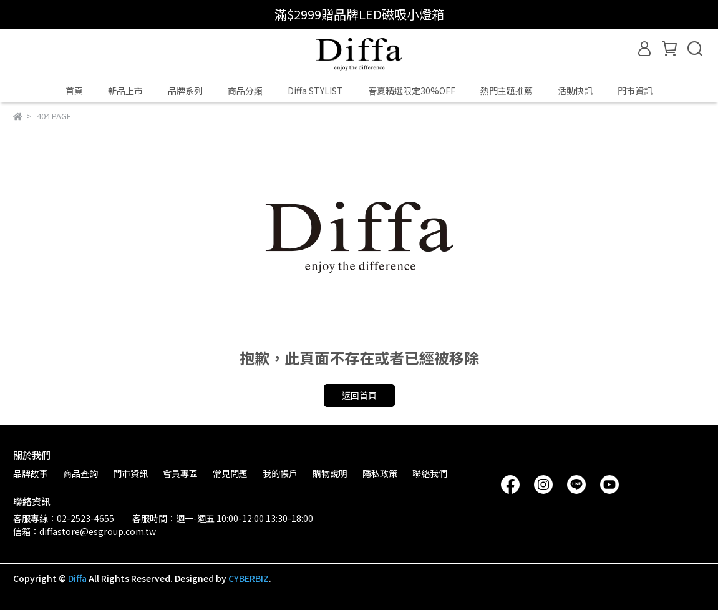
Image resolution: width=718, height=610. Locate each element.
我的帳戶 (280, 473)
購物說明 (330, 473)
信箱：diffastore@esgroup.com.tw (84, 531)
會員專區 (180, 473)
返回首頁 (359, 395)
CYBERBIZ (248, 578)
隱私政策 (379, 473)
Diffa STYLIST (315, 90)
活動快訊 (575, 90)
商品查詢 (80, 473)
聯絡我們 (429, 473)
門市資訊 (635, 90)
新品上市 (125, 90)
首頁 (74, 90)
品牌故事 (30, 473)
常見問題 (230, 473)
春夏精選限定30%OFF (411, 90)
